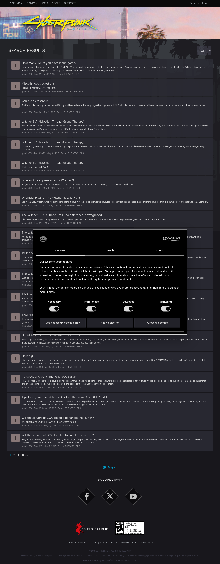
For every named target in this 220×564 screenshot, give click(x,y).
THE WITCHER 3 (73, 74)
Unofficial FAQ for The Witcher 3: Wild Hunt (52, 197)
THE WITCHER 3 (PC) (76, 91)
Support (70, 3)
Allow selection (110, 322)
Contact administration (77, 542)
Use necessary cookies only (62, 322)
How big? (29, 359)
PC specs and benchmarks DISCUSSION (50, 380)
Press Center (147, 542)
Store (56, 3)
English (110, 468)
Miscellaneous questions (39, 83)
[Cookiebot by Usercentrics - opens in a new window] (165, 239)
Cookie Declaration (129, 542)
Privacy (113, 542)
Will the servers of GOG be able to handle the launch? (59, 421)
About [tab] (159, 250)
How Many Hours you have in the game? (50, 63)
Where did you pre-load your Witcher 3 (49, 180)
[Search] (202, 50)
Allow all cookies (157, 322)
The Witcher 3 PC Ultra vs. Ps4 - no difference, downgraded (63, 218)
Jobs (45, 3)
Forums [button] (15, 3)
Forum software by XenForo (110, 560)
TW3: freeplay (32, 297)
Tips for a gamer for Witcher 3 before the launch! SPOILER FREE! (66, 400)
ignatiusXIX (28, 74)
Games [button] (31, 3)
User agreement (99, 542)
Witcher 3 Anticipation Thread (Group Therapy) (54, 121)
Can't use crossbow (36, 101)
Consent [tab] (60, 250)
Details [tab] (110, 250)
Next (24, 458)
